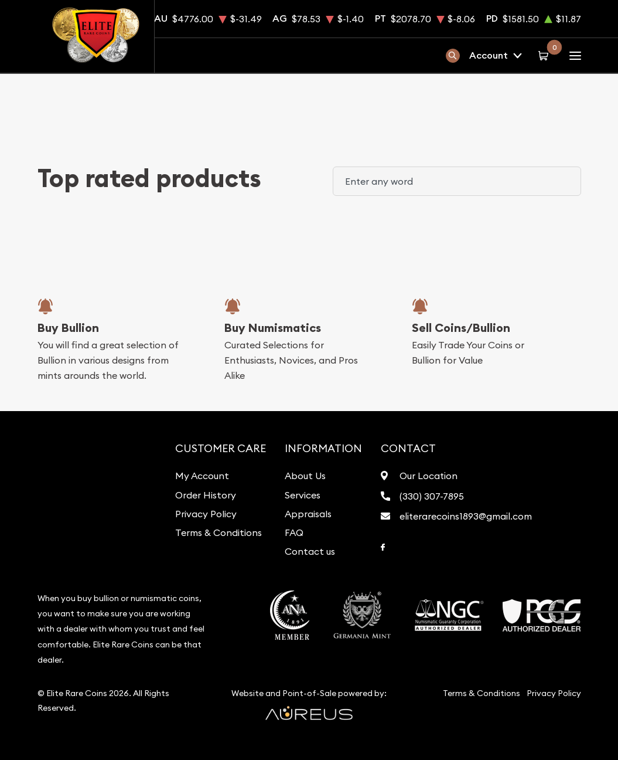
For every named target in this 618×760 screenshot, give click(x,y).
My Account (202, 475)
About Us (305, 475)
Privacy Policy (206, 514)
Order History (205, 495)
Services (302, 495)
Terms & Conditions (218, 532)
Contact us (310, 551)
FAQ (294, 532)
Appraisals (308, 514)
